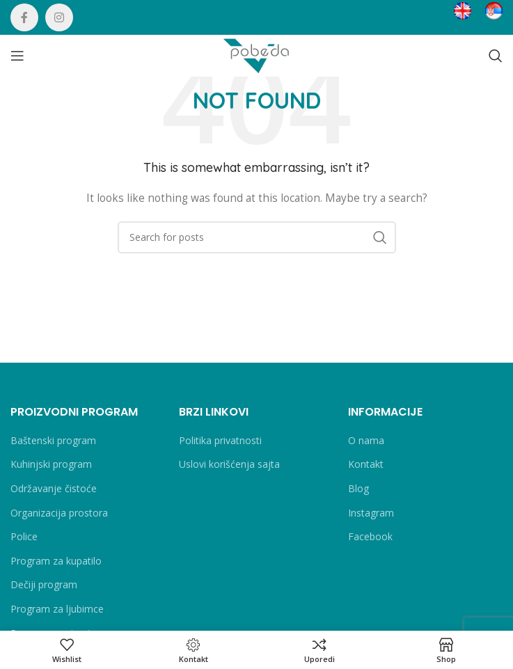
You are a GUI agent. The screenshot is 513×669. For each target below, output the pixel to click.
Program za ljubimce (57, 608)
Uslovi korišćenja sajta (229, 464)
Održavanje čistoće (53, 488)
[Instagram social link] (59, 17)
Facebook (370, 536)
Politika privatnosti (220, 440)
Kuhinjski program (51, 464)
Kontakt (366, 464)
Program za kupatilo (56, 560)
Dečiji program (43, 584)
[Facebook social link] (24, 17)
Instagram (371, 512)
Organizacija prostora (59, 512)
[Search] (496, 56)
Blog (358, 488)
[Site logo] (256, 54)
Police (24, 536)
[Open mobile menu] (17, 56)
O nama (366, 440)
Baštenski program (53, 440)
